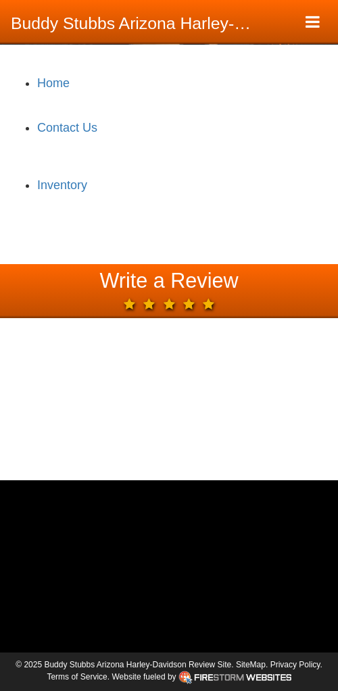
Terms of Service (77, 677)
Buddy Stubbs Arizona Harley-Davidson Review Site (140, 23)
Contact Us (67, 127)
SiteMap (251, 664)
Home (53, 83)
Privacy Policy (295, 664)
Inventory (62, 185)
